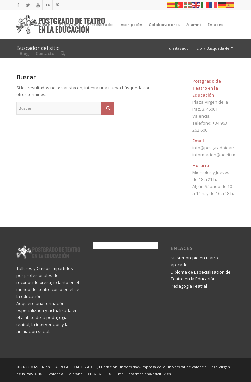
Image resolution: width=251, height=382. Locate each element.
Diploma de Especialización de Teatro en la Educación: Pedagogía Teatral (201, 279)
